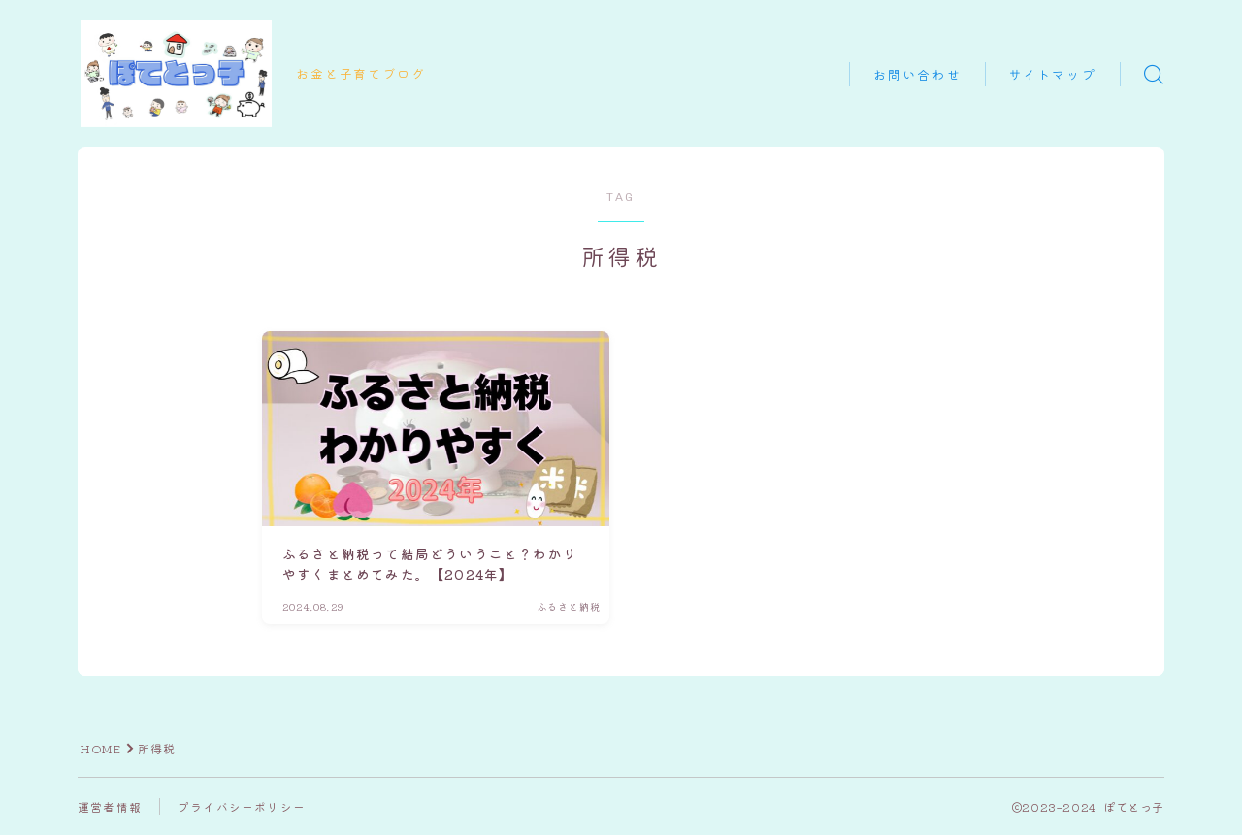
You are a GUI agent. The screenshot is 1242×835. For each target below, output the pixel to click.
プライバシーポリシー (242, 806)
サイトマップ (1052, 75)
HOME (101, 748)
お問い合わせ (917, 75)
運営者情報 (110, 806)
